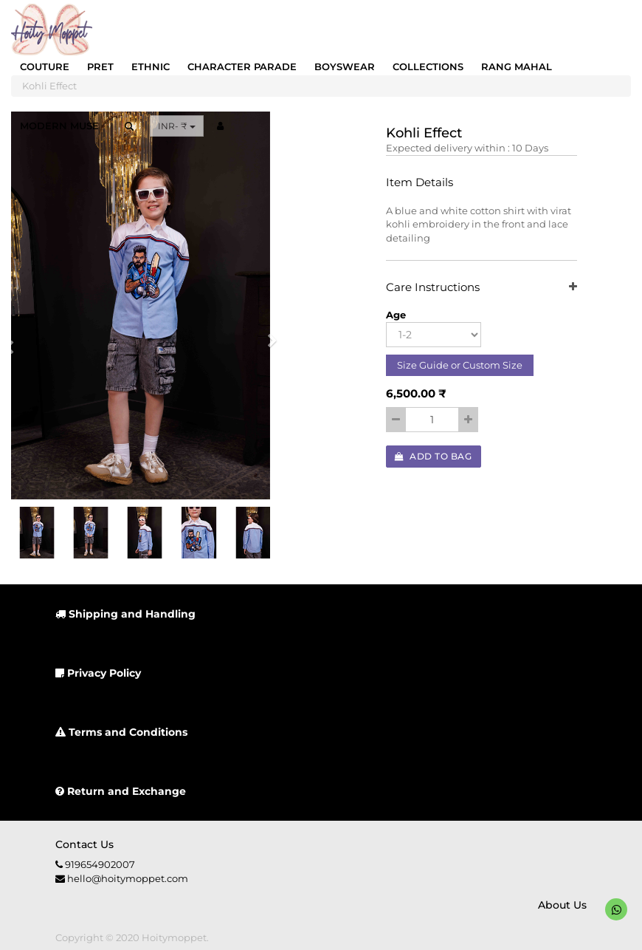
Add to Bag (433, 456)
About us (562, 905)
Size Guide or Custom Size (459, 365)
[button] (267, 345)
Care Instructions (482, 287)
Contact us (84, 844)
